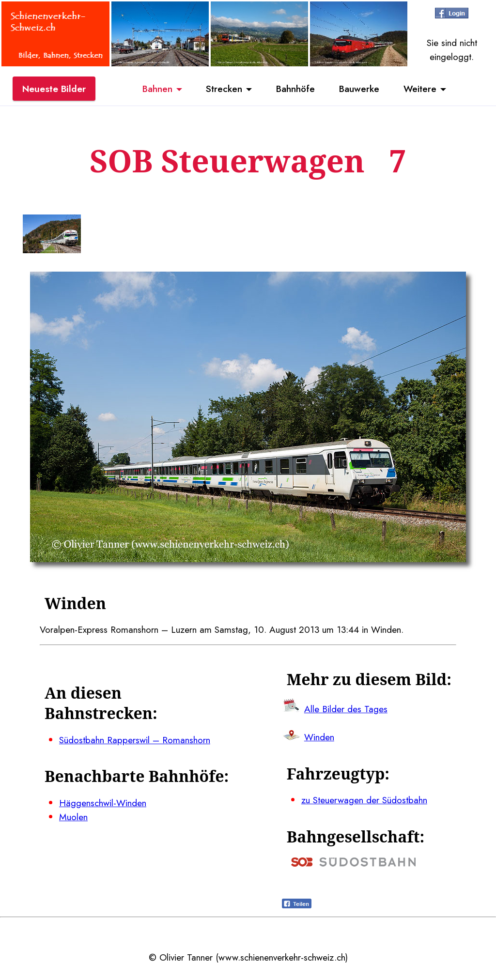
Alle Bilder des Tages (346, 709)
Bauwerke (359, 88)
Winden (319, 737)
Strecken (224, 88)
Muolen (73, 817)
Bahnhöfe (295, 88)
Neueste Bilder (54, 88)
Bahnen (157, 88)
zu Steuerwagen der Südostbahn (364, 800)
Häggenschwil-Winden (102, 803)
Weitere (419, 88)
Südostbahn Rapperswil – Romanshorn (134, 740)
